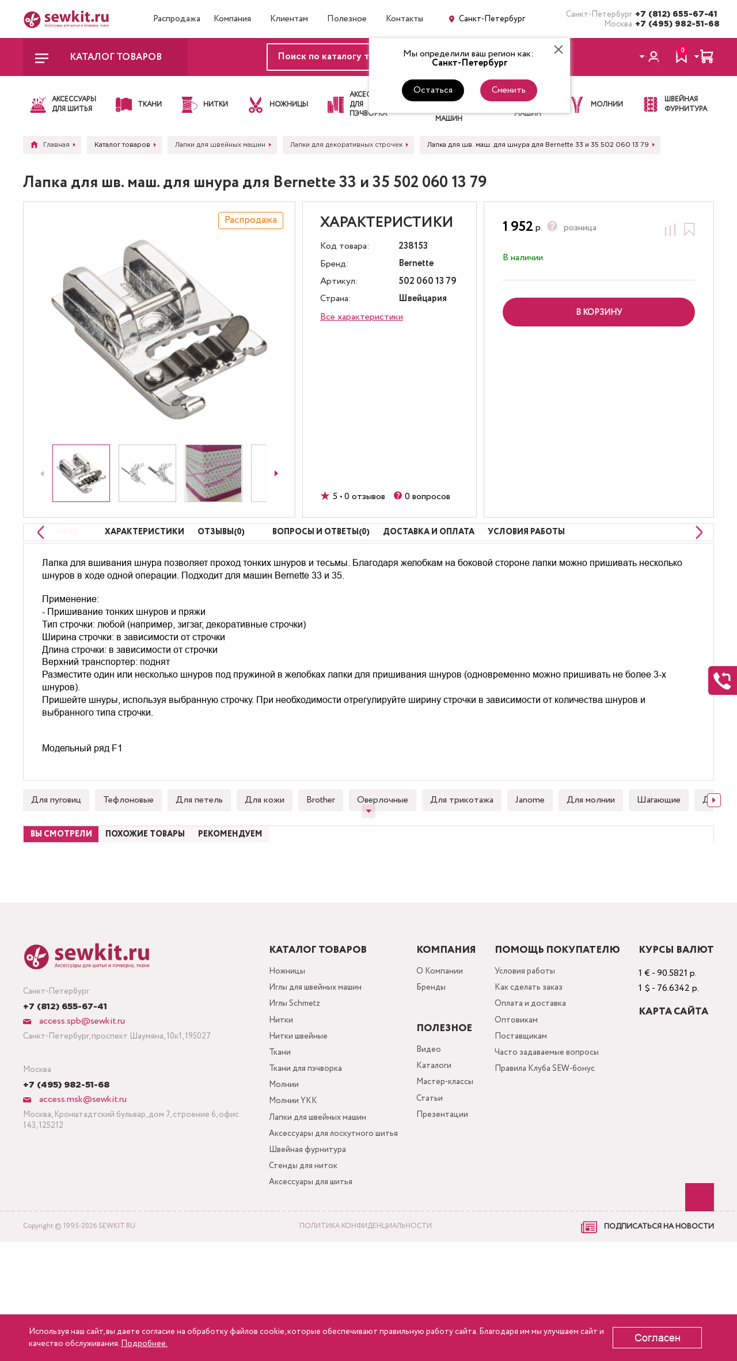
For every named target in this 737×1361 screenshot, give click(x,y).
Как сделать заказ (531, 1060)
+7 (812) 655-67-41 (674, 14)
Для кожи (264, 838)
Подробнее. (144, 1343)
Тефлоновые (128, 838)
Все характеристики (361, 316)
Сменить (509, 90)
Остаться (433, 90)
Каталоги (430, 1138)
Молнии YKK (283, 1189)
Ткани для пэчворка (296, 1152)
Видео (425, 1120)
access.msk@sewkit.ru (82, 1169)
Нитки (270, 1097)
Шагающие (659, 838)
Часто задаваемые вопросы (550, 1133)
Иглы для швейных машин (308, 1060)
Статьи (426, 1175)
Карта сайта (673, 1081)
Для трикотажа (461, 838)
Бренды (427, 1060)
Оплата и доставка (533, 1078)
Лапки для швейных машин (310, 1207)
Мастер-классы (444, 1157)
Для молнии (591, 838)
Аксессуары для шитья (303, 1299)
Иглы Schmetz (285, 1078)
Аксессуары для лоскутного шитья (315, 1235)
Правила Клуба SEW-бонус (550, 1152)
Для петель (199, 838)
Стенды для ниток (294, 1281)
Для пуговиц (56, 838)
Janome (530, 838)
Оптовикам (517, 1097)
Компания (232, 19)
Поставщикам (522, 1115)
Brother (320, 838)
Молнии (273, 1170)
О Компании (436, 1041)
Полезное (347, 19)
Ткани (268, 1133)
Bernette (416, 264)
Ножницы (276, 1041)
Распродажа (176, 19)
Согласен (658, 1338)
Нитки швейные (288, 1115)
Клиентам (289, 19)
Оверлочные (382, 838)
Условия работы (527, 1041)
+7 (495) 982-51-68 (674, 24)
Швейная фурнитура (298, 1262)
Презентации (438, 1193)
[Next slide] (276, 473)
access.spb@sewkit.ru (81, 1091)
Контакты (404, 19)
